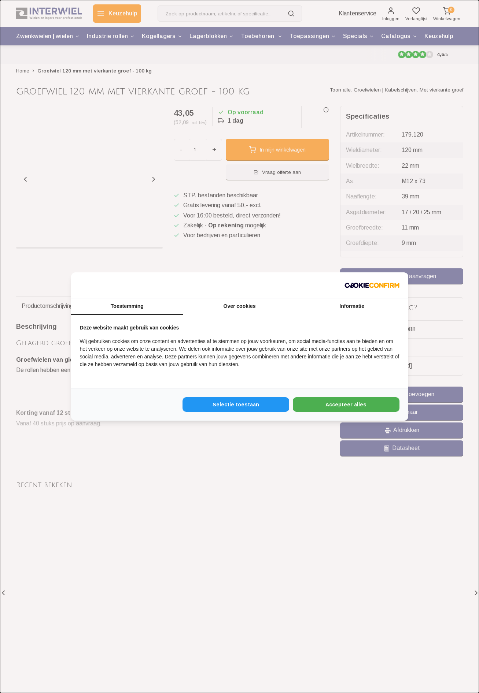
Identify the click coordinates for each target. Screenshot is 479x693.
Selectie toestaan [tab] (236, 404)
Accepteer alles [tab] (345, 404)
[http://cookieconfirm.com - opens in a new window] (371, 285)
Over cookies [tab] (240, 306)
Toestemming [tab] (127, 306)
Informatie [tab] (351, 306)
